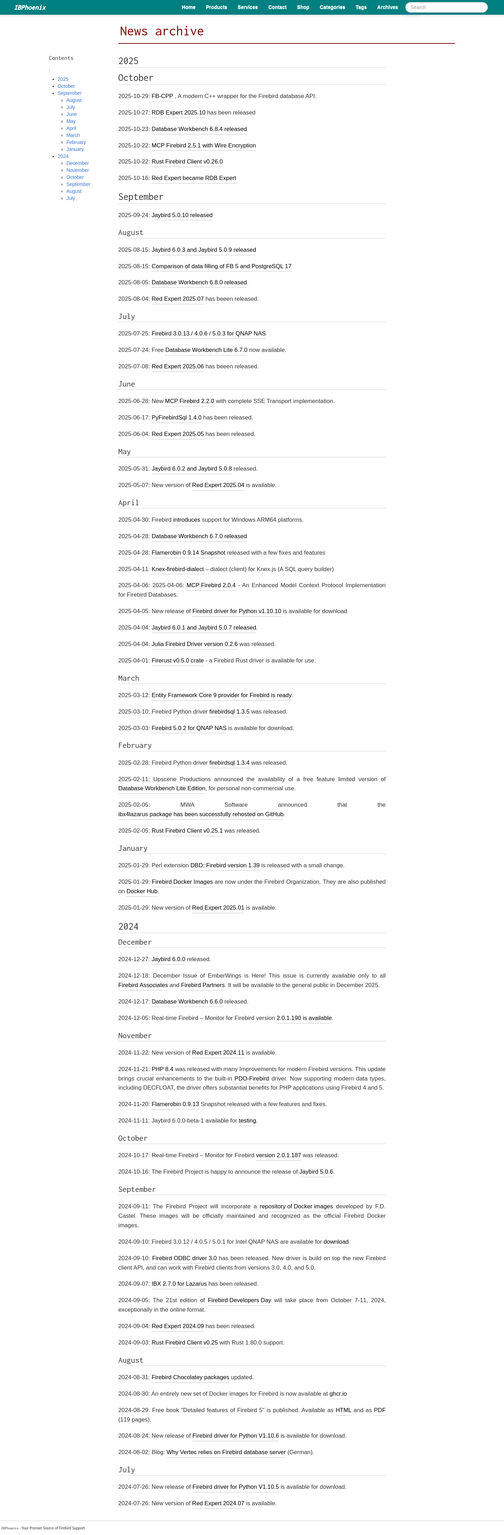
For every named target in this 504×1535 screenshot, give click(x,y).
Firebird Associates (143, 985)
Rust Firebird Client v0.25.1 (187, 830)
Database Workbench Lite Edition (161, 788)
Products (216, 7)
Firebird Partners (203, 985)
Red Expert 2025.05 (178, 434)
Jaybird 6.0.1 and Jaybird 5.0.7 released (204, 627)
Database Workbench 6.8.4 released (199, 129)
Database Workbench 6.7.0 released (199, 536)
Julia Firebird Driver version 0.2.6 (195, 644)
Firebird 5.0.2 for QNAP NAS (189, 728)
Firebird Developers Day (239, 1300)
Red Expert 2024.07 (218, 1503)
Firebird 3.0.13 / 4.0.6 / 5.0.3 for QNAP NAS (209, 333)
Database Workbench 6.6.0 (187, 1001)
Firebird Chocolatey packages (190, 1377)
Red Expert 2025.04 (218, 485)
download (336, 1241)
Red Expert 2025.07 (178, 299)
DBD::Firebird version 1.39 (225, 865)
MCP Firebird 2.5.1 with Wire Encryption (204, 145)
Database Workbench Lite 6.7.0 (206, 350)
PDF (380, 1410)
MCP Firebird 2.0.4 (211, 585)
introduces (186, 519)
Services (248, 7)
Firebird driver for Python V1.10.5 (235, 1487)
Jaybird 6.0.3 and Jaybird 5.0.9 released (204, 249)
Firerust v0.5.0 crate (178, 660)
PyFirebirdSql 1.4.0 (177, 417)
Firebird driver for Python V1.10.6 (235, 1435)
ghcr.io (338, 1393)
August (74, 100)
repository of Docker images (296, 1206)
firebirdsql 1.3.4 (229, 762)
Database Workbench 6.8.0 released (199, 282)
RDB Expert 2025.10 (178, 112)
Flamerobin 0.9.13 (175, 1104)
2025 (63, 79)
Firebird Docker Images (182, 881)
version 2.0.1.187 (278, 1155)
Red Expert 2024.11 (218, 1052)
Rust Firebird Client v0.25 (185, 1342)
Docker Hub (142, 891)
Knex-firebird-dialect (178, 569)
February (76, 142)
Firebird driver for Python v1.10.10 (236, 611)
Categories (332, 7)
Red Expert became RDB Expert (194, 178)
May (71, 121)
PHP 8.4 (162, 1069)
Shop (303, 7)
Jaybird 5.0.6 (316, 1171)
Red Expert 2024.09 (178, 1326)
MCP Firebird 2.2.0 (189, 401)
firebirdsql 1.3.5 (229, 711)
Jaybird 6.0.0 (168, 959)
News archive (162, 30)
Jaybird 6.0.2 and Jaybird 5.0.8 (192, 468)
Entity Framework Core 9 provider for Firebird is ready (222, 695)
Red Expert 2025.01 (218, 907)
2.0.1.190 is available (304, 1018)
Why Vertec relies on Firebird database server (226, 1452)
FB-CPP (162, 96)
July (70, 107)
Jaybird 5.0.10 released (182, 215)
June (71, 114)
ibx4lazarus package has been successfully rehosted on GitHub (201, 814)
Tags (361, 7)
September (70, 93)
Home (189, 7)
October (66, 86)
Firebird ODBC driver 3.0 (184, 1258)
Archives (387, 7)
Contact (277, 7)
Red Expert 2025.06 (178, 366)
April (71, 128)
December (77, 163)
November (77, 170)
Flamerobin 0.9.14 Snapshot (188, 552)
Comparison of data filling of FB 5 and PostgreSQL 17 (222, 266)
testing (247, 1120)
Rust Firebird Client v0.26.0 (187, 161)
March (73, 135)
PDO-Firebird (251, 1078)
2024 (63, 156)
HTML (344, 1410)
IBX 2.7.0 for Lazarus (179, 1283)
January (75, 149)
